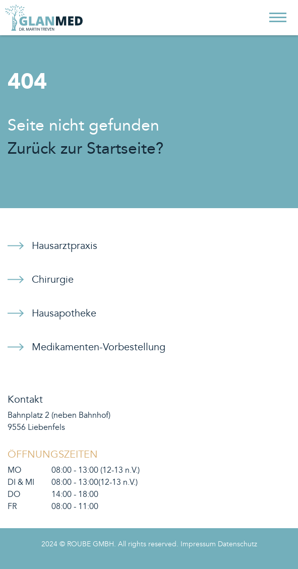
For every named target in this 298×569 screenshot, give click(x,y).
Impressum (198, 544)
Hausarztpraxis (64, 246)
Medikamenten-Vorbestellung (98, 347)
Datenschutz (237, 544)
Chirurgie (53, 280)
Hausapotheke (64, 313)
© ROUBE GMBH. (87, 544)
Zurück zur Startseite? (85, 148)
